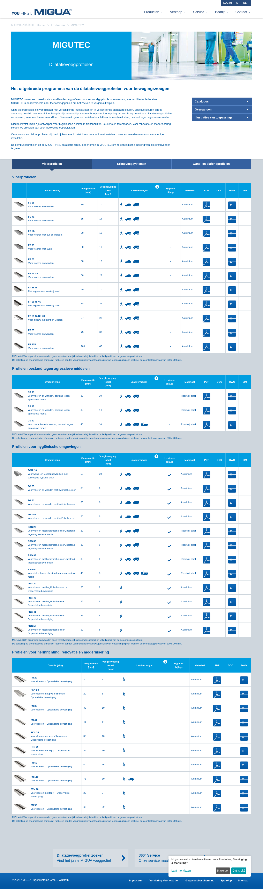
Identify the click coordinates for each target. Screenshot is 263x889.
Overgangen (203, 109)
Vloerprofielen (52, 163)
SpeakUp (226, 880)
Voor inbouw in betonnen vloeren (45, 318)
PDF (206, 205)
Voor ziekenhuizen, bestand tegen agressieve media (51, 573)
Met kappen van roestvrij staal (44, 289)
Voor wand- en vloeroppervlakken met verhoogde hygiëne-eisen (47, 474)
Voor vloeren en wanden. (41, 204)
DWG (232, 205)
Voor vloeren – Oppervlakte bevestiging (51, 679)
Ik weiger (223, 870)
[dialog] (209, 866)
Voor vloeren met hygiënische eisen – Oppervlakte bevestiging (47, 587)
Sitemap (243, 880)
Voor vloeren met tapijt (40, 247)
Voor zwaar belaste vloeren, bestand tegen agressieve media (50, 424)
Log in (227, 2)
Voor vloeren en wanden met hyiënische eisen (52, 488)
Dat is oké (238, 870)
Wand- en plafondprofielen (211, 163)
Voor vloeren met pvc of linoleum (45, 233)
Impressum (136, 880)
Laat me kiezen (181, 870)
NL (246, 2)
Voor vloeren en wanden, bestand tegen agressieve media (49, 396)
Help (157, 187)
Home (41, 25)
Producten (58, 25)
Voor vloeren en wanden (41, 332)
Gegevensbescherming (200, 880)
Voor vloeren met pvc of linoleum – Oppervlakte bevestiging (49, 694)
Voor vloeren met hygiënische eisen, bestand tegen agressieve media (51, 531)
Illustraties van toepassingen (214, 117)
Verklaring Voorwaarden (164, 880)
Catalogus (202, 101)
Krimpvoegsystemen (131, 163)
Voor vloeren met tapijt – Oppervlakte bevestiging (50, 750)
